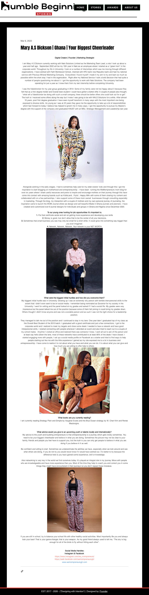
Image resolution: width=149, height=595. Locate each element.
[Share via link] (22, 571)
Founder (104, 591)
